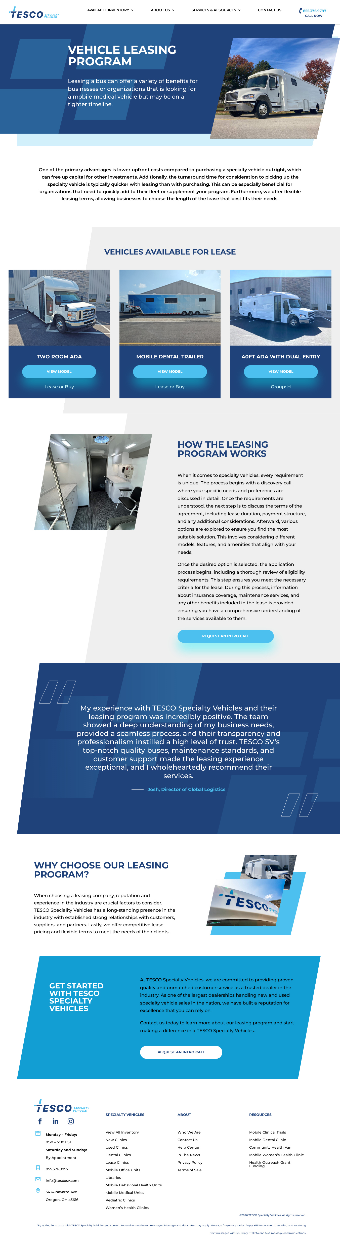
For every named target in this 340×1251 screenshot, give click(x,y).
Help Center (189, 1148)
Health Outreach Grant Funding (269, 1164)
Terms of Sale (190, 1170)
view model (59, 371)
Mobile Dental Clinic (267, 1140)
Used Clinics (117, 1148)
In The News (189, 1155)
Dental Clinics (118, 1155)
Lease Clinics (117, 1163)
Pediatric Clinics (120, 1200)
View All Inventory (122, 1133)
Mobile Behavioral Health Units (134, 1185)
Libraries (113, 1178)
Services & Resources (214, 10)
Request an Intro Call (225, 636)
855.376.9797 (314, 11)
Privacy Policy (190, 1163)
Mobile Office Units (123, 1170)
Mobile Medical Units (125, 1193)
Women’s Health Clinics (127, 1208)
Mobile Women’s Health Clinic (276, 1155)
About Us (160, 10)
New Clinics (116, 1140)
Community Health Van (270, 1148)
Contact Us (269, 10)
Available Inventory (108, 10)
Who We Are (189, 1133)
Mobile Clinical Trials (267, 1133)
